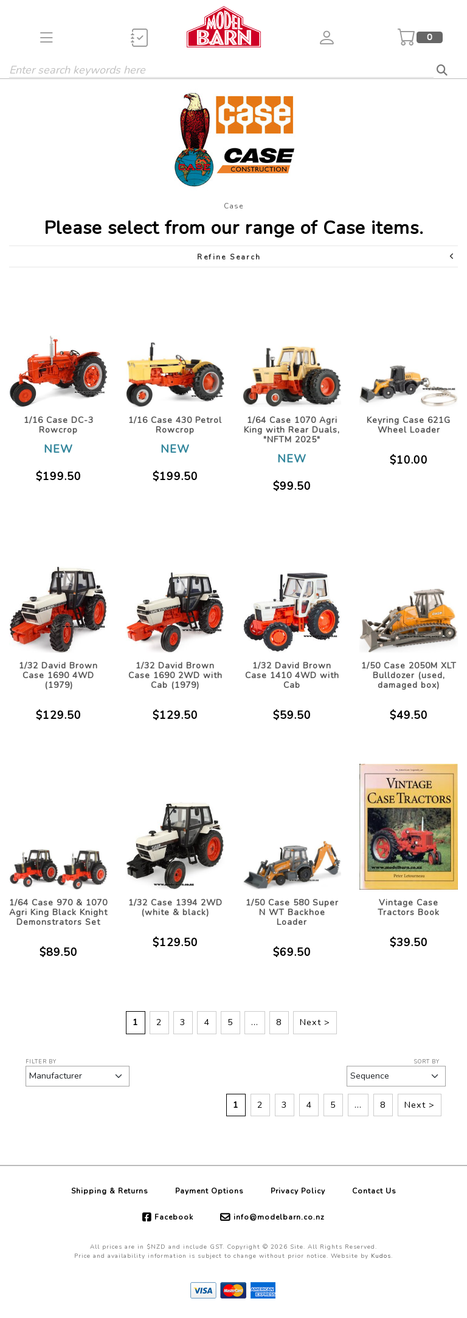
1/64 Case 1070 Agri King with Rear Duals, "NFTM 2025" (292, 429)
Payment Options (209, 1191)
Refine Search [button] (326, 256)
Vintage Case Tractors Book (409, 907)
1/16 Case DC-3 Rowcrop (59, 425)
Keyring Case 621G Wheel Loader (409, 425)
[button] (46, 37)
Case (233, 206)
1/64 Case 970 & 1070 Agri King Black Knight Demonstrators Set (58, 912)
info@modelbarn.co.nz (279, 1217)
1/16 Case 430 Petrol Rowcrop (175, 425)
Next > (315, 1022)
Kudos (381, 1256)
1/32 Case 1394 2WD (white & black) (175, 907)
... (254, 1022)
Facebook (173, 1217)
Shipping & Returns (109, 1191)
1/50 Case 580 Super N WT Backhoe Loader (292, 912)
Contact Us (374, 1191)
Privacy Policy (298, 1191)
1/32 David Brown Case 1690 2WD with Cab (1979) (175, 675)
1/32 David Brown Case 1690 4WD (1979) (58, 675)
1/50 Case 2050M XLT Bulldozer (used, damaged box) (409, 675)
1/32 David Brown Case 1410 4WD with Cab (292, 675)
